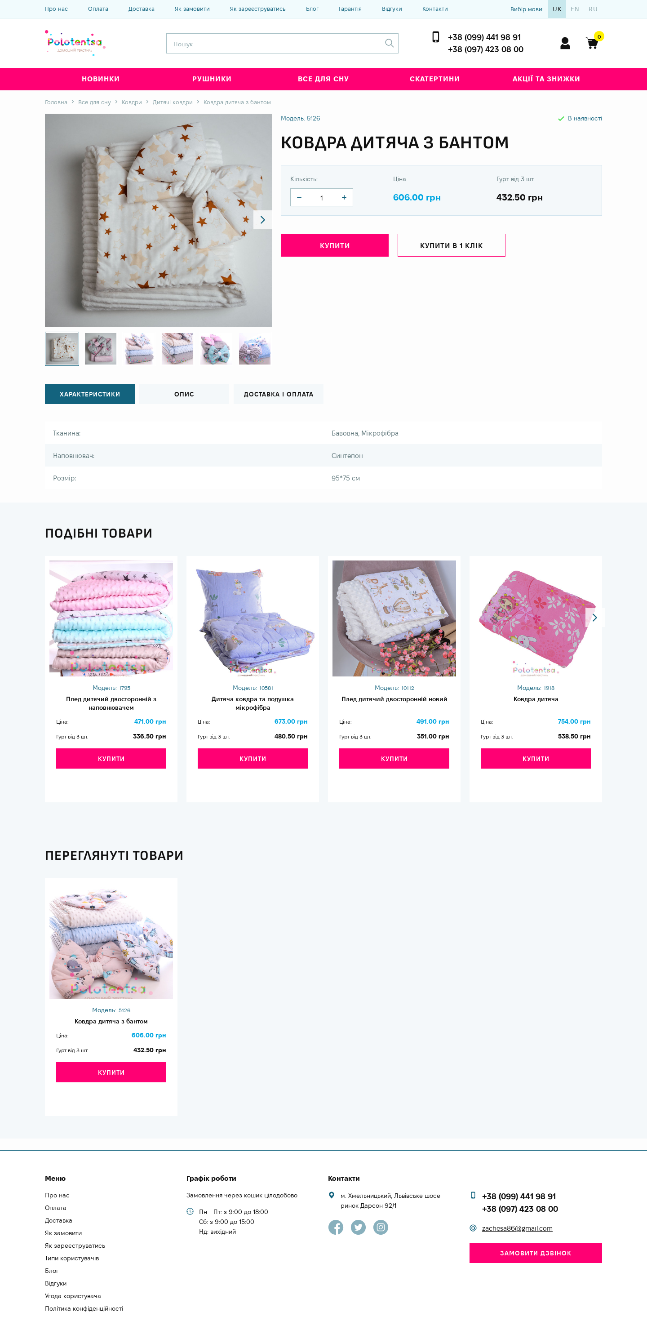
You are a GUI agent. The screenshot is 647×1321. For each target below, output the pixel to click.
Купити (335, 247)
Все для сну (323, 79)
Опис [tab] (184, 394)
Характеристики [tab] (90, 394)
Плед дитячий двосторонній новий (394, 705)
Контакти (435, 8)
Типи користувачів (72, 1227)
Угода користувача (73, 1265)
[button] (257, 220)
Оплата (98, 8)
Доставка (142, 8)
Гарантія (350, 8)
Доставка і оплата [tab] (278, 394)
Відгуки (392, 8)
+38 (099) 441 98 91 (484, 37)
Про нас (56, 8)
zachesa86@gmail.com (517, 1198)
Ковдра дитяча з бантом (111, 1009)
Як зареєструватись (258, 8)
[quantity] (299, 197)
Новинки (101, 79)
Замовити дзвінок (536, 1222)
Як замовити (192, 8)
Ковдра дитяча (536, 700)
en (575, 9)
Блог (312, 8)
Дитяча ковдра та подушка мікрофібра (253, 705)
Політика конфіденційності (84, 1277)
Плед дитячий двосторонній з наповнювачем (111, 705)
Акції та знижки (547, 79)
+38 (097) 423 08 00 (485, 49)
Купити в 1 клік (451, 247)
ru (593, 9)
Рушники (212, 79)
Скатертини (435, 79)
